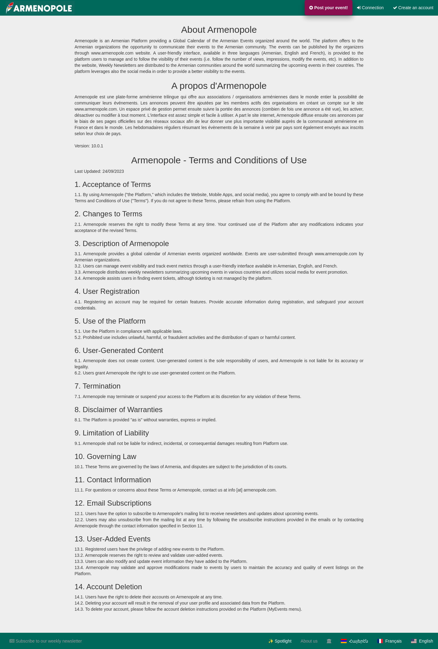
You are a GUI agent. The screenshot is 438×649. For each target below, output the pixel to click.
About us (309, 641)
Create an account (413, 7)
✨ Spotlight (279, 641)
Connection (370, 7)
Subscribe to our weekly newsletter (46, 641)
